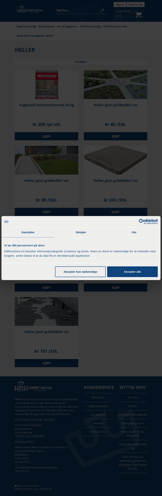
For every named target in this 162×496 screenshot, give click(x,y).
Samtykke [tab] (28, 232)
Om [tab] (134, 232)
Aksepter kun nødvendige (80, 271)
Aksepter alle (132, 271)
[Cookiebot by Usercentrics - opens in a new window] (142, 221)
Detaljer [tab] (81, 232)
